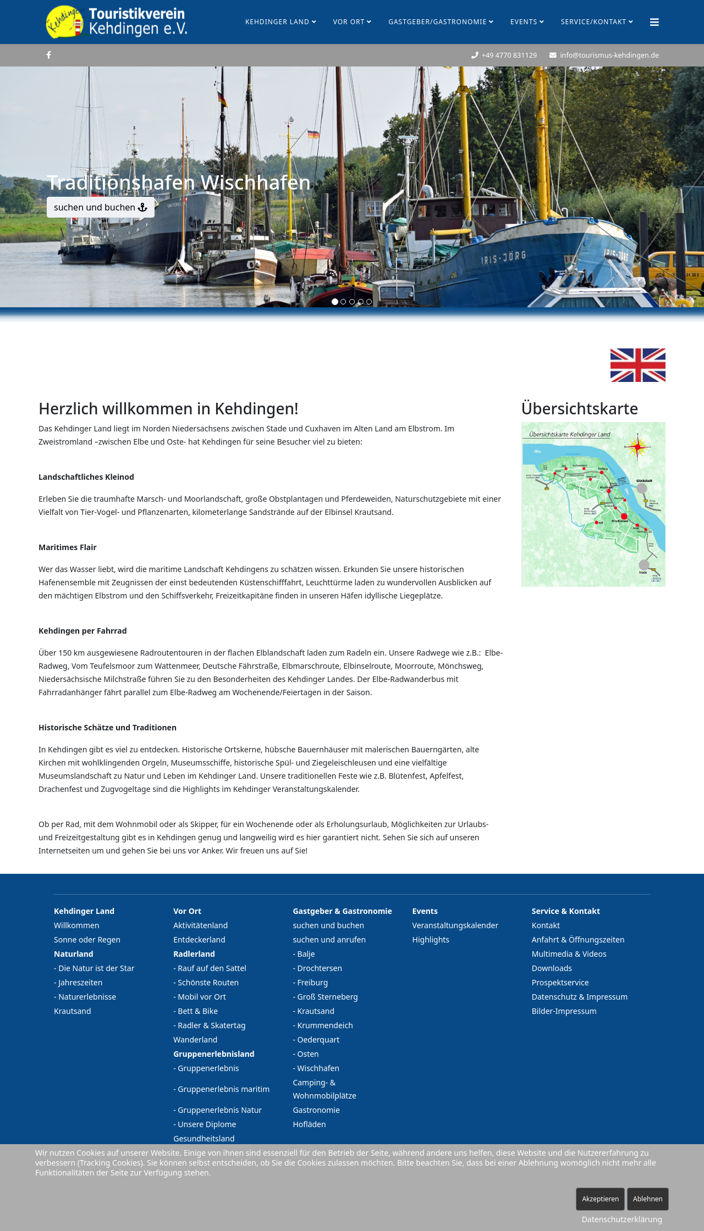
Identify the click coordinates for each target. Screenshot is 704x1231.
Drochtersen (320, 968)
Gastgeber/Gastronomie (437, 21)
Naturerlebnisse (87, 996)
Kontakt (546, 925)
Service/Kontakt (593, 21)
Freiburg (313, 982)
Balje (306, 954)
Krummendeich (325, 1025)
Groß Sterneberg (328, 996)
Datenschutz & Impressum (580, 996)
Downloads (552, 968)
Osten (308, 1054)
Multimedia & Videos (569, 954)
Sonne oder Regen (87, 939)
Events (523, 21)
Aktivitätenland (200, 925)
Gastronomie (316, 1110)
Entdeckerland (199, 939)
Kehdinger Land (277, 21)
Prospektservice (560, 982)
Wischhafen (319, 1068)
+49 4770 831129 (509, 55)
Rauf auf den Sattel (212, 968)
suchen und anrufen (329, 939)
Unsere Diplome (207, 1124)
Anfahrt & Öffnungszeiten (578, 939)
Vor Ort (349, 21)
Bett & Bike (198, 1011)
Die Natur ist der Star (96, 968)
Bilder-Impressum (564, 1011)
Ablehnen (648, 1199)
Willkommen (77, 925)
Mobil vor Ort (202, 996)
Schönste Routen (208, 982)
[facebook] (48, 54)
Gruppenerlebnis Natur (220, 1110)
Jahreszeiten (80, 982)
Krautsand (72, 1011)
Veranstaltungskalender (456, 925)
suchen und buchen (100, 207)
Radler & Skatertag (211, 1025)
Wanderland (195, 1039)
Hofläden (309, 1124)
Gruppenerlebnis (208, 1068)
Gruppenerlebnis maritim (224, 1089)
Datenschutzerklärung (622, 1219)
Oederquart (319, 1039)
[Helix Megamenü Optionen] (654, 22)
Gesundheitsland (203, 1138)
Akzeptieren (600, 1199)
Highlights (431, 939)
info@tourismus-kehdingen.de (609, 55)
